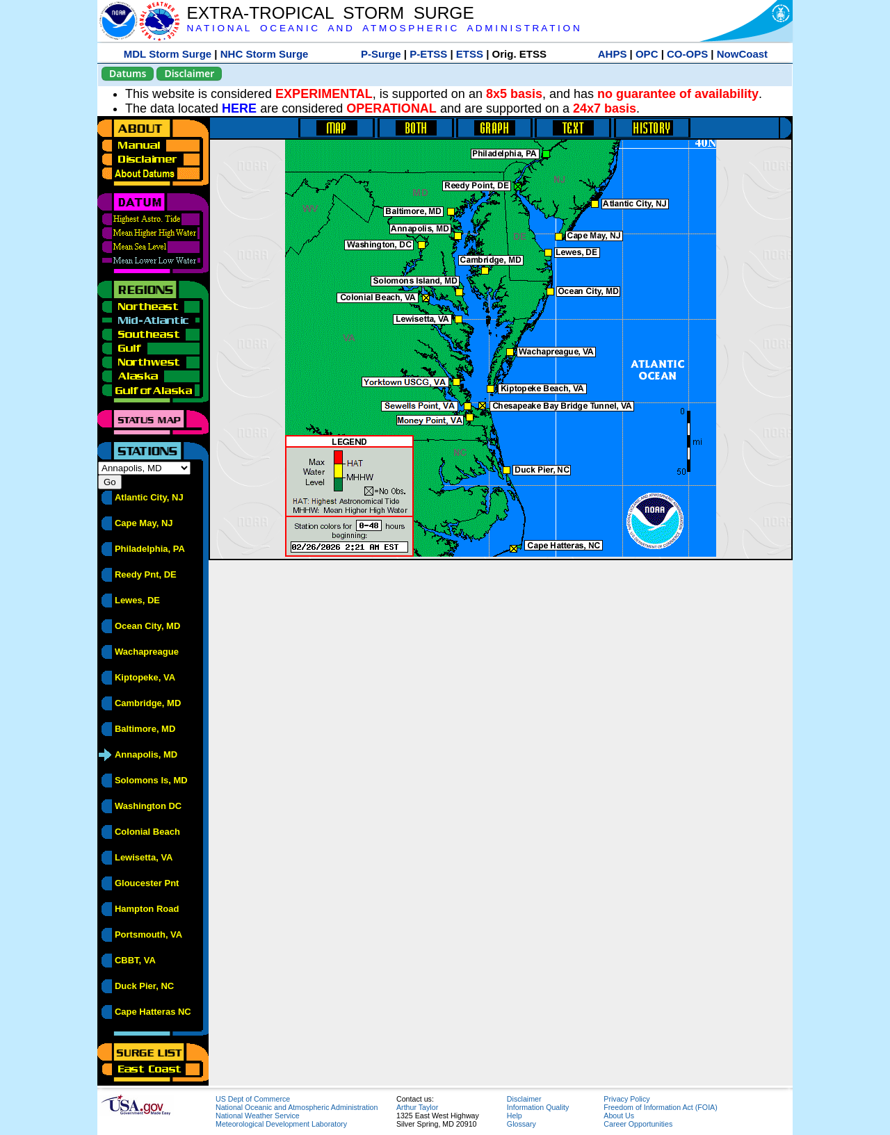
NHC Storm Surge (264, 54)
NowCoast (742, 54)
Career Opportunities (638, 1124)
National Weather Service (258, 1115)
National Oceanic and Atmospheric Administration (297, 1107)
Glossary (521, 1124)
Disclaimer (189, 73)
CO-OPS (687, 54)
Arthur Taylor (417, 1107)
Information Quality (538, 1107)
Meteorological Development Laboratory (281, 1124)
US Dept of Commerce (253, 1099)
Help (514, 1115)
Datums (127, 73)
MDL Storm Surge (167, 54)
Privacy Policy (626, 1099)
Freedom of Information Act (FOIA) (660, 1107)
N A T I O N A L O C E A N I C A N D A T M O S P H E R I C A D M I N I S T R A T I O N (382, 28)
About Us (619, 1115)
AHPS (612, 54)
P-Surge (381, 54)
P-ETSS (428, 54)
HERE (239, 108)
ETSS (469, 54)
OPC (647, 54)
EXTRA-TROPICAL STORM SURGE (330, 12)
